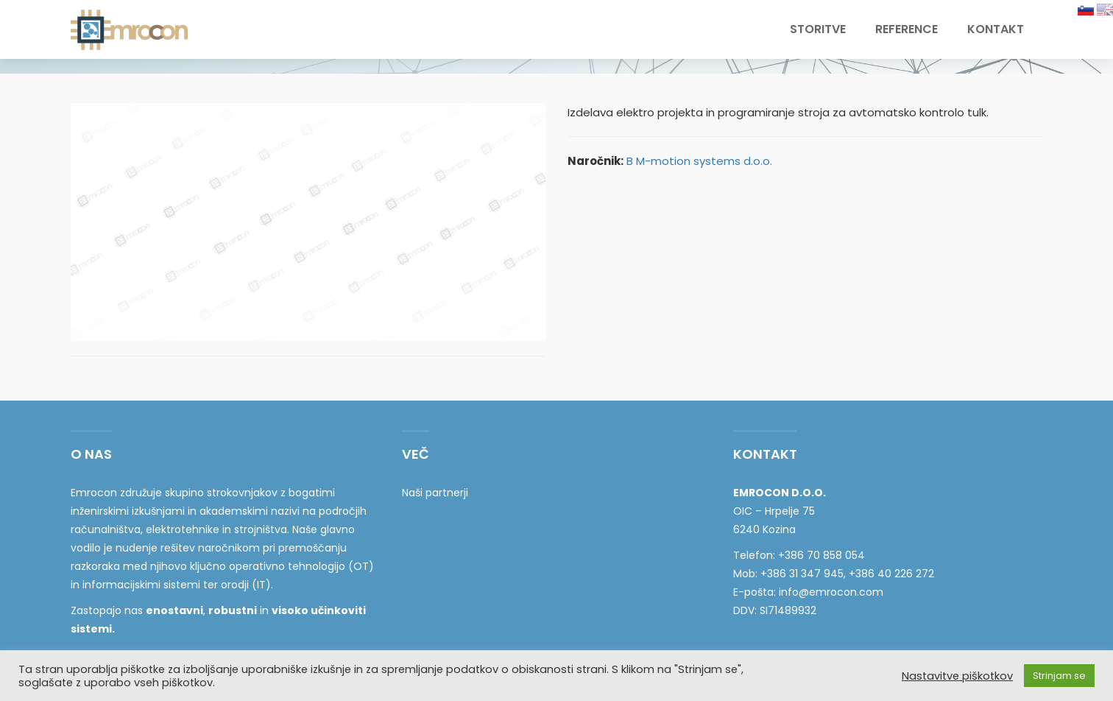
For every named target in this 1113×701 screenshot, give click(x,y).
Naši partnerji (435, 492)
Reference (906, 29)
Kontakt (995, 29)
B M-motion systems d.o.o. (699, 161)
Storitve (818, 29)
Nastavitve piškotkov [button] (957, 676)
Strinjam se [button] (1059, 676)
